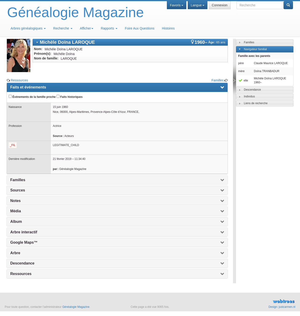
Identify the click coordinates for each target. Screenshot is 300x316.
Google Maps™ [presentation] (24, 242)
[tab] (130, 42)
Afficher (86, 28)
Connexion (220, 5)
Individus (249, 96)
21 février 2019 (62, 159)
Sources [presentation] (17, 190)
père (241, 63)
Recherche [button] (62, 28)
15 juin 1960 (60, 107)
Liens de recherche (255, 103)
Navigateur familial (255, 49)
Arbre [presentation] (15, 253)
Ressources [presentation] (21, 274)
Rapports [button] (109, 28)
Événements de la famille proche (32, 97)
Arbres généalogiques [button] (28, 28)
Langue (197, 5)
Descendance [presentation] (22, 263)
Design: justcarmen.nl (282, 307)
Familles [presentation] (17, 180)
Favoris (176, 5)
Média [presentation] (15, 211)
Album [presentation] (16, 222)
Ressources (19, 80)
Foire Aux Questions (139, 28)
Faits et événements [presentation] (28, 87)
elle (243, 80)
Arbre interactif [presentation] (23, 232)
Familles (217, 80)
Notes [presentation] (15, 201)
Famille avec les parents (254, 56)
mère (241, 71)
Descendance (252, 89)
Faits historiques (69, 97)
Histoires (168, 28)
